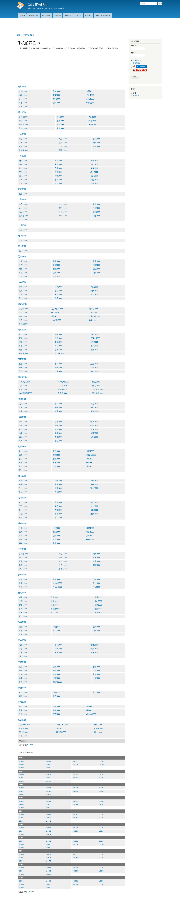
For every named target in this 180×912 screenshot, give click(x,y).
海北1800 (23, 707)
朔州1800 (94, 291)
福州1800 (23, 404)
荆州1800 (94, 502)
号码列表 (57, 15)
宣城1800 (23, 466)
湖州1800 (94, 481)
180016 (75, 778)
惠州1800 (23, 168)
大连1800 (23, 269)
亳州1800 (23, 470)
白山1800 (94, 371)
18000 (21, 758)
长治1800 (94, 287)
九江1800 (63, 139)
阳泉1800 (94, 294)
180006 (75, 764)
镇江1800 (23, 219)
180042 (75, 814)
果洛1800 (90, 710)
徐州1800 (63, 216)
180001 (48, 761)
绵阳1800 (23, 95)
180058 (21, 834)
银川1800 (23, 692)
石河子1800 (23, 728)
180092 (75, 881)
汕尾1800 (94, 183)
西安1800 (94, 652)
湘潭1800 (90, 528)
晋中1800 (58, 287)
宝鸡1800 (58, 652)
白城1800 (94, 368)
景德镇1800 (23, 150)
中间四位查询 (33, 15)
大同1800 (58, 294)
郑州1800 (58, 334)
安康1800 (94, 649)
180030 (21, 801)
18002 (21, 784)
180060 (21, 841)
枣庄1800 (58, 437)
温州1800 (58, 488)
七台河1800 (56, 320)
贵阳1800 (23, 579)
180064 (21, 844)
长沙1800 (56, 528)
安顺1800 (96, 579)
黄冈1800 (23, 510)
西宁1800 (56, 707)
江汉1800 (23, 506)
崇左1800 (63, 565)
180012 (75, 774)
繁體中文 (136, 96)
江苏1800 (22, 199)
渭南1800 (23, 649)
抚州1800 (96, 143)
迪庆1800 (98, 613)
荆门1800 (58, 518)
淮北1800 (56, 463)
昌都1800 (56, 631)
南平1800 (23, 411)
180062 (75, 841)
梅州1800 (94, 172)
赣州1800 (63, 143)
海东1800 (90, 707)
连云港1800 (23, 216)
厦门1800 (58, 404)
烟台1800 (94, 426)
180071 (48, 854)
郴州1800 (90, 532)
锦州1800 (56, 265)
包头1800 (96, 382)
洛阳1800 (23, 346)
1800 (31, 892)
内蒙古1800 (23, 377)
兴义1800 (96, 587)
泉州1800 (58, 407)
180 (31, 745)
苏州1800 (63, 212)
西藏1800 (22, 622)
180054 (21, 831)
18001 (21, 771)
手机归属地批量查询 (103, 15)
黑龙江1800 (23, 304)
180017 (101, 778)
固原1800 (23, 696)
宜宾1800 (56, 91)
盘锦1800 (23, 276)
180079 (48, 861)
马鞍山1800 (91, 455)
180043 (101, 814)
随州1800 (94, 514)
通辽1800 (96, 386)
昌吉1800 (60, 728)
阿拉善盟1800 (98, 393)
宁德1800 (94, 404)
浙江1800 (22, 476)
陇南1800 (23, 678)
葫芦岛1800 (57, 276)
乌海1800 (23, 386)
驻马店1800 (23, 353)
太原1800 (23, 287)
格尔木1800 (91, 714)
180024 (21, 791)
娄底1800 (90, 536)
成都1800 (23, 91)
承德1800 (23, 128)
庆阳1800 (56, 671)
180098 (21, 888)
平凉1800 (23, 671)
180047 (101, 818)
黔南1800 (23, 583)
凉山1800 (23, 106)
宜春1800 (23, 143)
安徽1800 (22, 446)
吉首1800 (56, 539)
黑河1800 (55, 316)
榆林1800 (94, 645)
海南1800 (56, 710)
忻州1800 (23, 294)
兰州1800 (56, 667)
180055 (48, 831)
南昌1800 (23, 139)
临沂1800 (23, 433)
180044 (21, 818)
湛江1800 (58, 164)
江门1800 (94, 164)
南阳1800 (58, 342)
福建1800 (22, 399)
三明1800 (94, 407)
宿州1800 (56, 459)
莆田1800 (23, 407)
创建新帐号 (137, 60)
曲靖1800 (55, 601)
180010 (21, 774)
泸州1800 (23, 99)
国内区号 (78, 15)
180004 (21, 764)
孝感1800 (58, 514)
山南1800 (96, 627)
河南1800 (22, 330)
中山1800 (23, 180)
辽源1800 (23, 371)
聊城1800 (58, 441)
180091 (48, 881)
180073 (101, 854)
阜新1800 (23, 273)
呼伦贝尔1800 (24, 382)
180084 (21, 871)
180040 (21, 814)
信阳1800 (23, 342)
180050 (21, 828)
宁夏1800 (22, 687)
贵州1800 (22, 574)
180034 (21, 804)
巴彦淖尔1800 (98, 389)
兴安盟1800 (62, 393)
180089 (48, 874)
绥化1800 (23, 316)
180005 (48, 764)
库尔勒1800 (23, 732)
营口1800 (96, 265)
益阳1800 (56, 536)
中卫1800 (56, 696)
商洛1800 (58, 649)
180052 (75, 828)
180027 (101, 791)
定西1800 (96, 667)
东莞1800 (23, 172)
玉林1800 (96, 558)
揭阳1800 (23, 164)
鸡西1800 (23, 313)
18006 (21, 838)
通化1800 (58, 368)
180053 (101, 828)
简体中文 (136, 93)
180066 (75, 844)
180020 (21, 788)
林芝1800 (23, 631)
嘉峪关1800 (57, 682)
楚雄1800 (98, 605)
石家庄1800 (23, 117)
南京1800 (96, 212)
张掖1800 (23, 674)
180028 (21, 794)
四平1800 (23, 368)
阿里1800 (23, 634)
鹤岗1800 (93, 320)
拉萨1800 (23, 627)
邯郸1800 (60, 125)
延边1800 (94, 364)
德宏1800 (98, 609)
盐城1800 (63, 204)
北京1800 (22, 189)
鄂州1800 (23, 518)
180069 (48, 847)
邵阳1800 (23, 539)
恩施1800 (58, 510)
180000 (21, 761)
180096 (75, 884)
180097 (101, 884)
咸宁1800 (94, 506)
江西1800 (22, 134)
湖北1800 (22, 498)
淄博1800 (23, 426)
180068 (21, 847)
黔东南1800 (57, 583)
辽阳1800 (56, 273)
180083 (101, 868)
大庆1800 (93, 313)
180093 (101, 881)
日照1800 (94, 437)
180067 (101, 844)
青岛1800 (94, 422)
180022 (75, 788)
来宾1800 (96, 565)
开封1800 (94, 342)
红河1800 (23, 601)
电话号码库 (46, 15)
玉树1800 (23, 714)
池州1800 (90, 466)
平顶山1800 (95, 338)
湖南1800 (22, 523)
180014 (21, 778)
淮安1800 (23, 204)
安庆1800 (23, 459)
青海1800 (22, 702)
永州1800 (56, 543)
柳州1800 (96, 554)
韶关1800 (58, 172)
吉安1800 (96, 139)
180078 (21, 861)
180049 (48, 821)
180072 (75, 854)
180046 (75, 818)
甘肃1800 (22, 662)
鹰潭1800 (23, 146)
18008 (21, 864)
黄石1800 (58, 506)
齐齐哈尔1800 (57, 309)
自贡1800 (90, 91)
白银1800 (96, 678)
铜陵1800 (90, 463)
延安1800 (58, 645)
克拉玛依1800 (24, 725)
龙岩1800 (94, 411)
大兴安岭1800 (94, 316)
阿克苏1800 (61, 732)
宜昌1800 (58, 502)
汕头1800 (23, 176)
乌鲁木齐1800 (62, 725)
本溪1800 (96, 261)
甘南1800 (56, 678)
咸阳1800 (23, 645)
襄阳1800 (94, 510)
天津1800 (22, 236)
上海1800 (22, 225)
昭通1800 (23, 597)
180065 (48, 844)
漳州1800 (58, 411)
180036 (75, 804)
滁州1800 (23, 451)
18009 (21, 878)
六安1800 (56, 466)
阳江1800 (58, 180)
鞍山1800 (96, 269)
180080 (21, 868)
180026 (75, 791)
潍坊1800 (23, 429)
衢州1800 (23, 481)
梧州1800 (63, 558)
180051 (48, 828)
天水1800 (96, 674)
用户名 (134, 45)
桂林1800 (23, 558)
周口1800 (58, 346)
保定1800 (60, 117)
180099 (48, 888)
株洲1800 (23, 532)
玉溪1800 (55, 605)
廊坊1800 (23, 121)
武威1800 (96, 671)
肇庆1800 (94, 176)
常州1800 (96, 208)
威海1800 (23, 437)
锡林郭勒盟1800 (25, 393)
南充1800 (56, 95)
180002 (75, 761)
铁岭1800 (56, 269)
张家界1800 (91, 539)
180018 (21, 781)
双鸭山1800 (23, 324)
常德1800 (23, 536)
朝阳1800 (96, 273)
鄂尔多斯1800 (63, 389)
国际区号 (88, 15)
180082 (75, 868)
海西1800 (56, 714)
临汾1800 (23, 291)
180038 (21, 808)
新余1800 (96, 146)
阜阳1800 (90, 459)
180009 (48, 768)
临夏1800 (23, 667)
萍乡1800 (63, 150)
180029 (48, 794)
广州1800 (58, 168)
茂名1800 (94, 161)
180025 (48, 791)
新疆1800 (22, 720)
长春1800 (23, 364)
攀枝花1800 (91, 103)
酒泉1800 (56, 674)
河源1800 (94, 180)
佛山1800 (58, 161)
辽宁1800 (22, 256)
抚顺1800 (56, 261)
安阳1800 (94, 334)
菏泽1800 (23, 422)
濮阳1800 (58, 350)
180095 (48, 884)
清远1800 (23, 183)
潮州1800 (23, 161)
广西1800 (22, 549)
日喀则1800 (57, 627)
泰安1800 (94, 429)
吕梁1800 (58, 298)
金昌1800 (23, 682)
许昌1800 (58, 338)
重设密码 (136, 63)
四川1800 (22, 86)
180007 (101, 764)
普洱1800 (23, 609)
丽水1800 (94, 488)
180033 (101, 801)
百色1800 (23, 561)
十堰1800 (23, 514)
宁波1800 (58, 484)
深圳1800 (94, 168)
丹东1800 (23, 265)
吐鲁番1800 (99, 728)
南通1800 (63, 208)
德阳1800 (56, 103)
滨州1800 (58, 433)
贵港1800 (63, 569)
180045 (48, 818)
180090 (21, 881)
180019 (48, 781)
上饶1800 (63, 146)
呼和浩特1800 (63, 382)
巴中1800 (23, 103)
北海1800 (23, 565)
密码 (133, 53)
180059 (48, 834)
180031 (48, 801)
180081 (48, 868)
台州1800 (23, 488)
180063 (101, 841)
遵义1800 (56, 579)
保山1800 (98, 601)
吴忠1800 (96, 692)
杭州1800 (58, 481)
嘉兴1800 (23, 484)
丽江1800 (23, 616)
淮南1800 (56, 455)
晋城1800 (23, 298)
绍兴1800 (94, 484)
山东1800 (22, 417)
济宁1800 (58, 429)
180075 (48, 857)
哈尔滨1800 (23, 309)
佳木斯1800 (56, 313)
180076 (75, 857)
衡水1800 (60, 128)
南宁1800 (63, 554)
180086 (75, 871)
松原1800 (58, 371)
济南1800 (58, 422)
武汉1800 (23, 502)
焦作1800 (94, 346)
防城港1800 (23, 554)
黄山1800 (23, 463)
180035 (48, 804)
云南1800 (22, 592)
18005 (21, 824)
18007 (21, 851)
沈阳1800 (23, 261)
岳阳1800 (23, 528)
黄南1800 (23, 710)
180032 (75, 801)
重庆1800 (22, 246)
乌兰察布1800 (63, 386)
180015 (48, 778)
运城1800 (58, 291)
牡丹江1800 (93, 309)
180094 (21, 884)
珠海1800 (58, 176)
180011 (48, 774)
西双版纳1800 (56, 609)
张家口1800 (93, 125)
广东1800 (22, 156)
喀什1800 (98, 732)
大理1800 (98, 597)
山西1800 (22, 282)
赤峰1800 (23, 389)
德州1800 (58, 426)
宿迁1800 (96, 216)
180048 (21, 821)
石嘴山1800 (57, 692)
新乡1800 (23, 338)
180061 (48, 841)
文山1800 (23, 605)
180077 (101, 857)
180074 (21, 857)
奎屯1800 (98, 725)
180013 (101, 774)
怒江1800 (55, 613)
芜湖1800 (23, 455)
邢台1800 (92, 121)
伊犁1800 (23, 736)
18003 (21, 798)
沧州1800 (60, 121)
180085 (48, 871)
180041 (48, 814)
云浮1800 (58, 183)
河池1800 (96, 561)
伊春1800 (23, 320)
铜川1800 (23, 656)
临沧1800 (23, 613)
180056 (75, 831)
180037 (101, 804)
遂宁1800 (56, 99)
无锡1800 (23, 212)
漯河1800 (94, 350)
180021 (48, 788)
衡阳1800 (56, 532)
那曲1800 (96, 631)
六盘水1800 (57, 587)
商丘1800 (23, 334)
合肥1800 (56, 451)
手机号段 (68, 15)
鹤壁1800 (23, 350)
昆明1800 (55, 597)
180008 (21, 768)
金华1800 (23, 492)
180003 (101, 761)
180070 (21, 854)
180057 (101, 831)
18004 (21, 811)
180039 (48, 808)
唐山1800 (92, 117)
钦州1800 (63, 561)
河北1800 (22, 112)
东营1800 (94, 433)
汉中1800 (23, 652)
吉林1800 (22, 359)
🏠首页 (22, 15)
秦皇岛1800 (23, 125)
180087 (101, 871)
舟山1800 (58, 492)
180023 (101, 788)
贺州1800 (23, 569)
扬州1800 (23, 208)
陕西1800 (22, 640)
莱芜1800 (23, 441)
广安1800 (90, 99)
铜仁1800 (96, 583)
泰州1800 (96, 204)
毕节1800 (23, 587)
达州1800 (90, 95)
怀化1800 (23, 543)
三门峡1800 (59, 353)
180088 (21, 874)
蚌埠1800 (90, 451)
